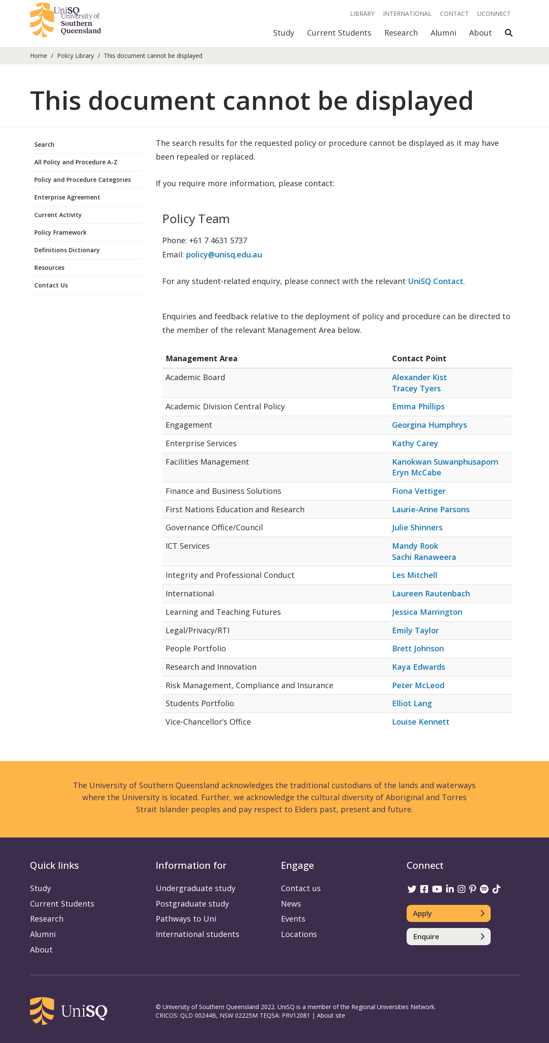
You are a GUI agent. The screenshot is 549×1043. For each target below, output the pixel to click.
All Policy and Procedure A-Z (76, 162)
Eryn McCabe (416, 472)
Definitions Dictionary (67, 250)
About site (331, 1015)
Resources (49, 267)
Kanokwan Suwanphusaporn (445, 462)
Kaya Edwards (418, 667)
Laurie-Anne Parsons (431, 509)
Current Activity (58, 215)
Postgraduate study (192, 903)
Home (38, 55)
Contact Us (51, 285)
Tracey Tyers (416, 388)
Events (293, 918)
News (291, 903)
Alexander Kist (419, 377)
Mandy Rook (415, 546)
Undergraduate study (195, 888)
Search (44, 144)
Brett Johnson (418, 648)
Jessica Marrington (427, 612)
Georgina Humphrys (429, 425)
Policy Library (75, 55)
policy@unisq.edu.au (224, 254)
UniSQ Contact (435, 281)
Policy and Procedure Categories (82, 179)
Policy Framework (60, 232)
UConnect (494, 13)
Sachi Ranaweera (424, 557)
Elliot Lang (412, 703)
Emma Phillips (418, 406)
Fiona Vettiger (419, 491)
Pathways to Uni (186, 918)
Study (283, 32)
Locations (299, 934)
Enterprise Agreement (67, 197)
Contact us (301, 888)
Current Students (339, 32)
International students (197, 934)
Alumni (443, 32)
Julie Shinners (417, 527)
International (407, 13)
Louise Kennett (420, 721)
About (480, 32)
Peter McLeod (418, 685)
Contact (454, 13)
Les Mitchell (414, 575)
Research (401, 32)
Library (362, 13)
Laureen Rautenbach (431, 593)
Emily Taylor (415, 630)
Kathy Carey (415, 443)
